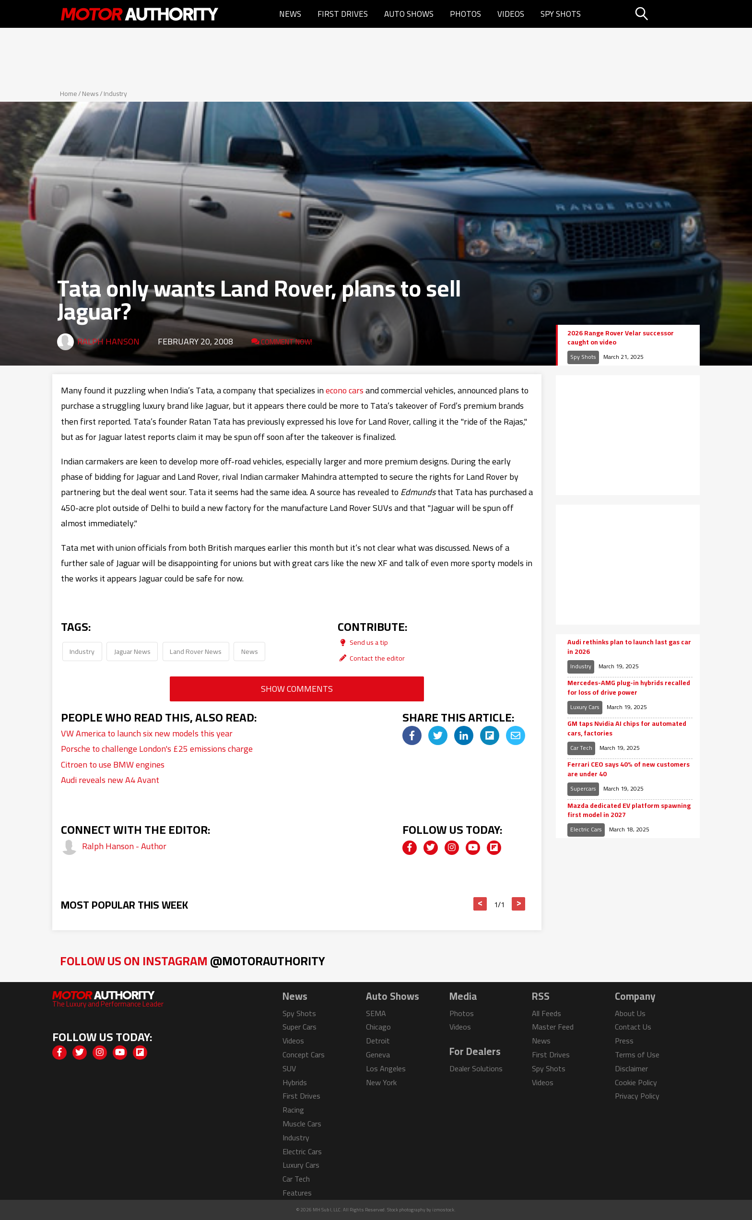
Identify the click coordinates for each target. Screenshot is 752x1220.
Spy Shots (560, 14)
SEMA (376, 1013)
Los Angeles (386, 1068)
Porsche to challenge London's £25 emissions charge (157, 749)
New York (381, 1082)
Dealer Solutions (476, 1068)
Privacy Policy (637, 1096)
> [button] (518, 904)
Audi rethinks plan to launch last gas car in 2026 (629, 647)
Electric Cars (586, 829)
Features (297, 1192)
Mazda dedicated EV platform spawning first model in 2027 (629, 810)
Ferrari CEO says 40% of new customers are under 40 (628, 769)
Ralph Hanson (108, 341)
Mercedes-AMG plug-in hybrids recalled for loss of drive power (628, 687)
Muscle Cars (301, 1123)
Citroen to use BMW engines (112, 764)
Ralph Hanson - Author (124, 846)
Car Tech (581, 747)
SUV (289, 1068)
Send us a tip (363, 642)
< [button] (480, 904)
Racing (293, 1109)
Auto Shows (409, 14)
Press (624, 1040)
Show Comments (297, 689)
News (290, 14)
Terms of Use (637, 1054)
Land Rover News (196, 651)
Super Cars (299, 1026)
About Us (630, 1013)
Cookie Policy (636, 1082)
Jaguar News (132, 651)
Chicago (378, 1026)
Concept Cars (303, 1054)
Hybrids (294, 1082)
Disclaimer (631, 1068)
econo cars (345, 390)
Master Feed (553, 1026)
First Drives (342, 14)
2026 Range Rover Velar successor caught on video (620, 338)
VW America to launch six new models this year (147, 733)
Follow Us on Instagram (192, 960)
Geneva (378, 1054)
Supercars (583, 788)
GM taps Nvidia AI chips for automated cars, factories (626, 728)
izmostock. (444, 1209)
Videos (510, 14)
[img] (412, 735)
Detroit (378, 1040)
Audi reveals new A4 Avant (110, 780)
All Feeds (546, 1013)
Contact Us (633, 1026)
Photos (465, 14)
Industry (115, 93)
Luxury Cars (584, 706)
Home (68, 93)
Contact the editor (371, 657)
